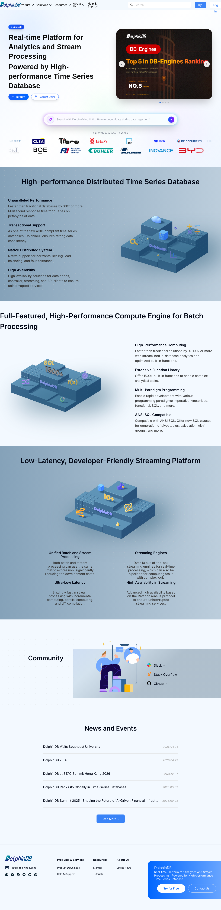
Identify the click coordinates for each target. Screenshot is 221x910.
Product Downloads (68, 867)
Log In (215, 5)
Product (25, 5)
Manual (97, 867)
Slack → (160, 665)
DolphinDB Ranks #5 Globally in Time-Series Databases (84, 787)
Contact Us (202, 888)
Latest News (124, 867)
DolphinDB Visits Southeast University (71, 746)
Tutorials (98, 873)
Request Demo (44, 96)
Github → (161, 684)
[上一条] (122, 64)
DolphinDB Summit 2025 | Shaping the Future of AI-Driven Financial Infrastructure (102, 800)
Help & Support (93, 5)
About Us (77, 5)
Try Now (200, 5)
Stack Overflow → (167, 674)
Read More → (111, 819)
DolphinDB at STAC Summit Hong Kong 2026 (76, 773)
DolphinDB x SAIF (56, 760)
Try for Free (171, 888)
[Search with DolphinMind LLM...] (111, 120)
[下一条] (207, 64)
